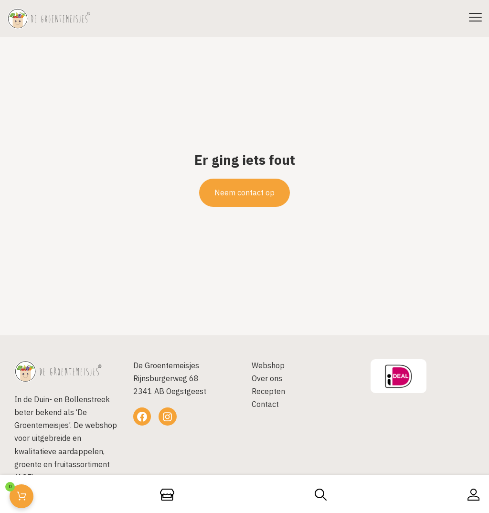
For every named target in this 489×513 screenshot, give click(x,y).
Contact (265, 404)
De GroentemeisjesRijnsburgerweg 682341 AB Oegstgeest (169, 378)
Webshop (268, 365)
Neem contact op (244, 192)
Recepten (268, 391)
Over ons (267, 378)
